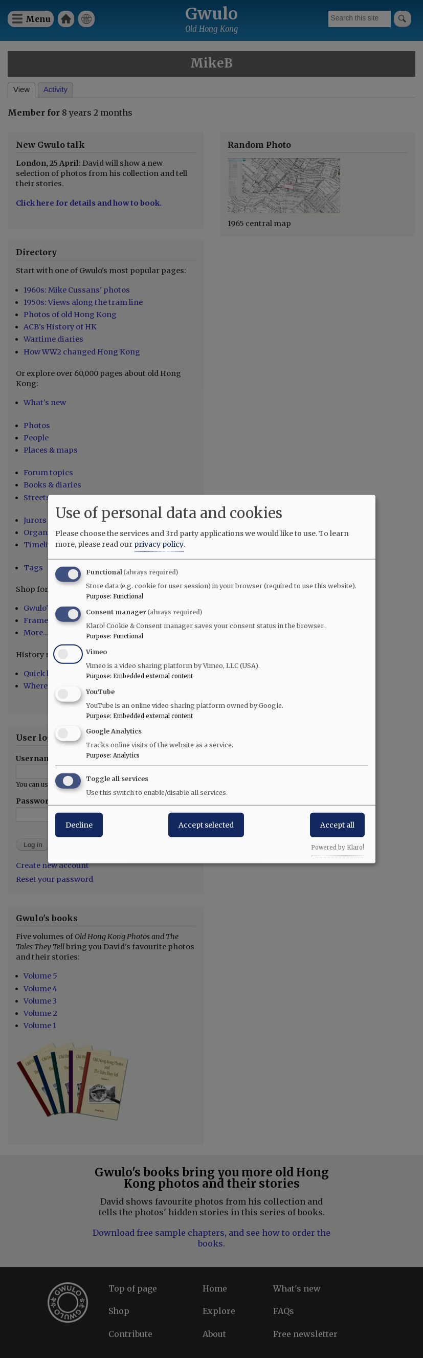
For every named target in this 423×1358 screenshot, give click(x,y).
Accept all (337, 825)
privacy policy (159, 544)
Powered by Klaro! (337, 847)
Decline (79, 825)
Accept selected (206, 825)
